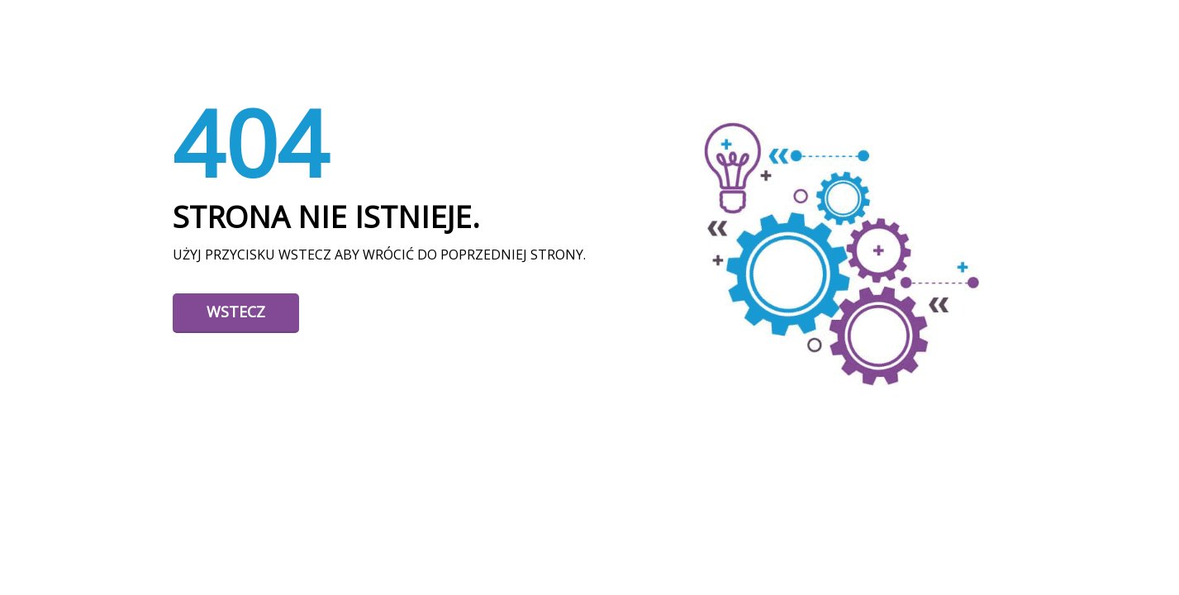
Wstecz (236, 311)
